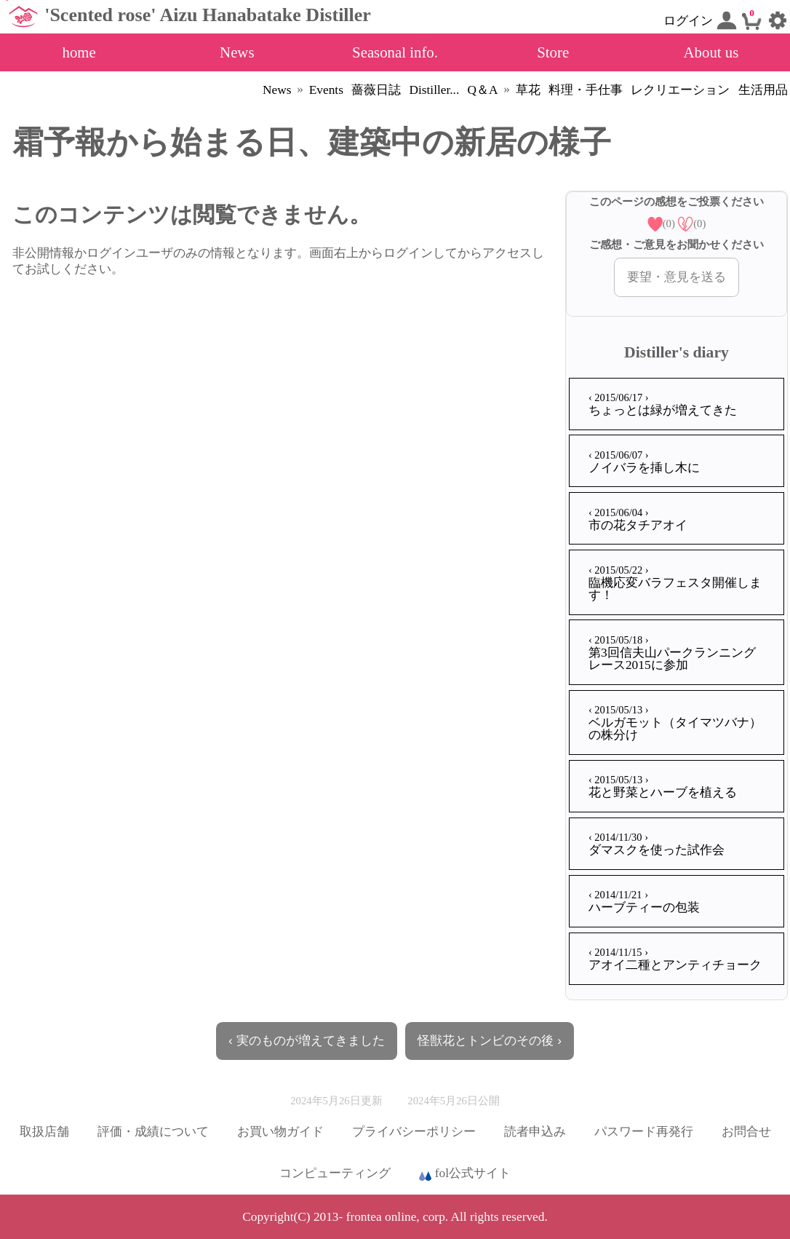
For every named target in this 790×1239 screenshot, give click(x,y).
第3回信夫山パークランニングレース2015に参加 (672, 653)
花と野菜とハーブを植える (662, 786)
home (78, 52)
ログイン (699, 20)
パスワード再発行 (643, 1132)
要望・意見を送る (676, 276)
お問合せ (746, 1132)
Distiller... (434, 90)
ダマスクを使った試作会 (656, 844)
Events (326, 90)
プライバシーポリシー (414, 1132)
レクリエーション (680, 90)
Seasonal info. (395, 52)
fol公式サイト (465, 1174)
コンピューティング (335, 1173)
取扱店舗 (44, 1132)
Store (553, 52)
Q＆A (483, 90)
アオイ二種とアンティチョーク (675, 959)
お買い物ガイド (280, 1132)
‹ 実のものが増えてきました (306, 1040)
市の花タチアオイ (637, 519)
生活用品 (763, 90)
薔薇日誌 (376, 90)
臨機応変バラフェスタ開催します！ (675, 583)
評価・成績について (153, 1132)
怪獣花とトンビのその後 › (490, 1040)
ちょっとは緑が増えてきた (662, 404)
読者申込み (535, 1132)
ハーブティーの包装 (644, 901)
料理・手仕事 (585, 90)
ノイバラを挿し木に (644, 462)
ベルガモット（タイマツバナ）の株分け (675, 723)
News (237, 52)
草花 (528, 90)
